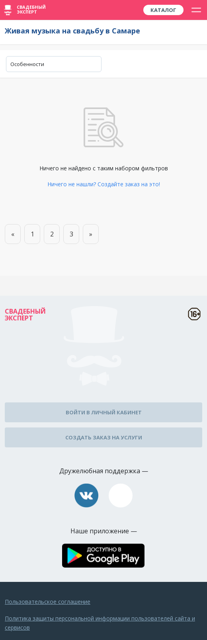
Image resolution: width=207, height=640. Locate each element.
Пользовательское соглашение (47, 601)
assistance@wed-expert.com (121, 495)
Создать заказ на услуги (103, 437)
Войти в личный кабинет (104, 412)
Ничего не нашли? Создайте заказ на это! (103, 184)
